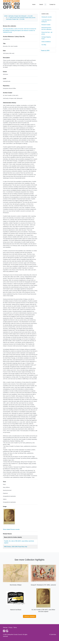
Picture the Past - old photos (46, 33)
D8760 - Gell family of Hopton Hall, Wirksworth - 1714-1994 (18, 16)
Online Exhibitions (46, 41)
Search (41, 4)
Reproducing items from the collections (46, 28)
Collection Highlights (29, 616)
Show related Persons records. (11, 529)
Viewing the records (46, 17)
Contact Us (52, 4)
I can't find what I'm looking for (46, 20)
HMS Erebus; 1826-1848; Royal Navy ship (15, 546)
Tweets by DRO (45, 50)
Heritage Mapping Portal (46, 37)
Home (33, 4)
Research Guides (45, 24)
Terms (15, 627)
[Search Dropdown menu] (45, 4)
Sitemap (5, 627)
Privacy (10, 627)
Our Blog (43, 44)
